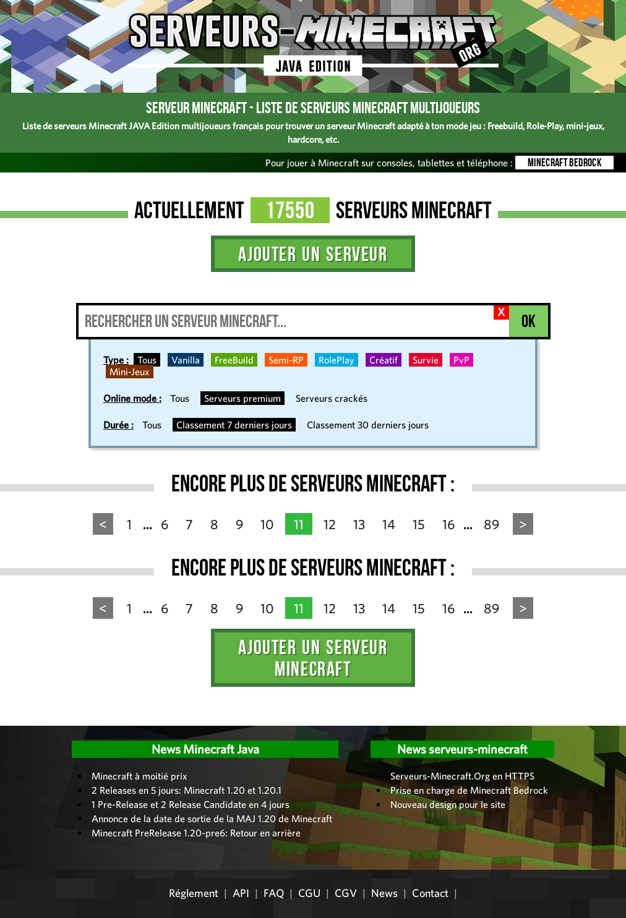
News (384, 892)
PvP (461, 359)
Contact (430, 892)
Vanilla (185, 359)
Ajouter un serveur (312, 254)
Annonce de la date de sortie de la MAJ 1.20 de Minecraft (212, 818)
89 (491, 524)
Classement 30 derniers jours (368, 424)
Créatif (383, 359)
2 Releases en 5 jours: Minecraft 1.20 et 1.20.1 (186, 790)
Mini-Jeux (129, 371)
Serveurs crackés (331, 398)
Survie (426, 359)
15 (419, 524)
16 (448, 524)
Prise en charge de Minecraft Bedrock (469, 790)
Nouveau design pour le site (447, 804)
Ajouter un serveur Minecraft (312, 657)
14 (388, 524)
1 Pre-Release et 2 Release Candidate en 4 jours (190, 804)
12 (330, 524)
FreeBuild (234, 359)
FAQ (274, 892)
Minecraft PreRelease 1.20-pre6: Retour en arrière (196, 832)
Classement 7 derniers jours (234, 424)
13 (359, 524)
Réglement (193, 892)
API (241, 892)
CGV (346, 892)
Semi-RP (286, 359)
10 (267, 524)
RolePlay (336, 359)
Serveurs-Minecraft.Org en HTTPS (462, 775)
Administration (18, 721)
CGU (309, 892)
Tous (146, 359)
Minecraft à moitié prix (139, 775)
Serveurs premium (242, 398)
